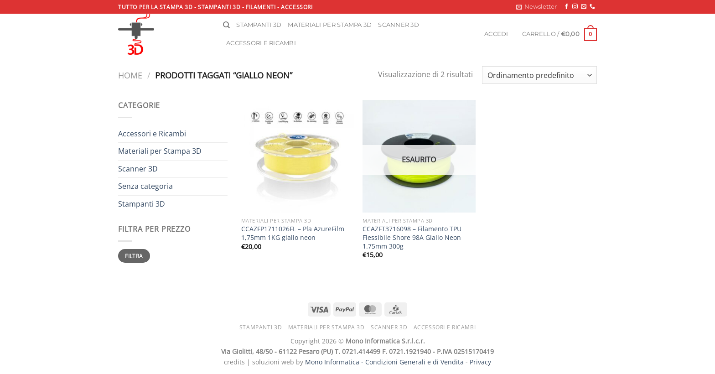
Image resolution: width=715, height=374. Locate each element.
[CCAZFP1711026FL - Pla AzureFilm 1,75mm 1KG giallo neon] (297, 156)
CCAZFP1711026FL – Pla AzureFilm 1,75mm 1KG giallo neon (292, 233)
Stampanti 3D (258, 24)
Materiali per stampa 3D (330, 24)
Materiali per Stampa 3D (160, 151)
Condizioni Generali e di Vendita (414, 362)
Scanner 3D (398, 24)
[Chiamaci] (592, 7)
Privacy (480, 362)
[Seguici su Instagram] (575, 7)
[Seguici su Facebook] (566, 7)
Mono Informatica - (335, 362)
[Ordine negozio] (539, 75)
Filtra (134, 256)
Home (130, 75)
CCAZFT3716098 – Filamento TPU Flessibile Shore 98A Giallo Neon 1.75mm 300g (412, 237)
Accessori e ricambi (261, 43)
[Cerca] (226, 25)
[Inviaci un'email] (583, 7)
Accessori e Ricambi (152, 134)
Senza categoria (145, 186)
